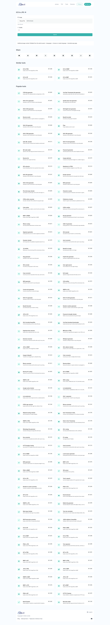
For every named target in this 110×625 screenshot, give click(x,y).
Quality (20, 27)
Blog (19, 618)
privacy (57, 4)
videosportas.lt (24, 618)
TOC (62, 4)
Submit (55, 34)
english (89, 612)
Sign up (87, 4)
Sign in (80, 4)
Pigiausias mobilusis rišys (35, 618)
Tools (66, 4)
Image (20, 17)
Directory (72, 4)
